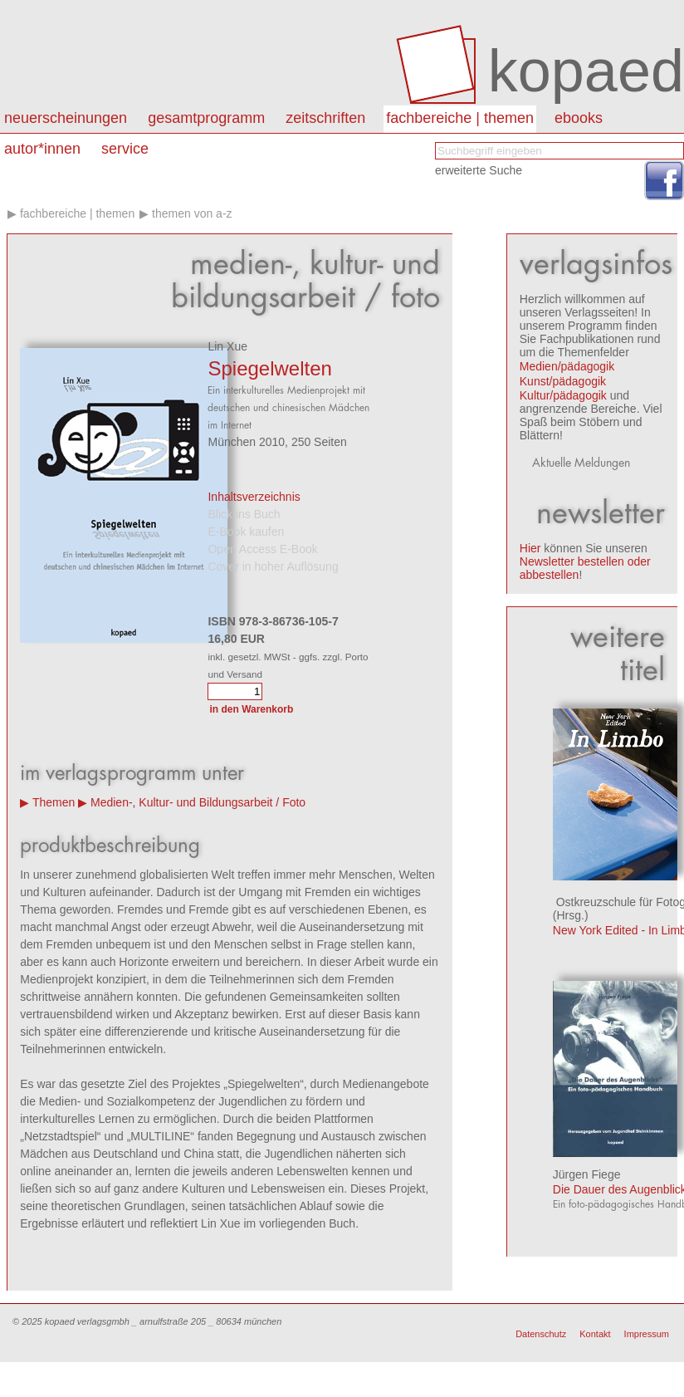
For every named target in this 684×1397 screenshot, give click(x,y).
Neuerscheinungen (65, 118)
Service (125, 148)
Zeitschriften (325, 118)
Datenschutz (540, 1334)
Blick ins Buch (244, 514)
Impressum (646, 1334)
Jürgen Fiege (587, 1174)
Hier (530, 548)
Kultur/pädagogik (563, 395)
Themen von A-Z (192, 213)
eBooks (579, 118)
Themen (53, 802)
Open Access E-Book (262, 549)
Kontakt (594, 1334)
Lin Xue (227, 346)
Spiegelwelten (269, 368)
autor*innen (42, 148)
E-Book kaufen (246, 531)
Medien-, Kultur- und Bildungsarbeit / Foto (197, 802)
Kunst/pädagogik (563, 381)
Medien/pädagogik (567, 366)
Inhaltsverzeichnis (254, 496)
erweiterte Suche (478, 170)
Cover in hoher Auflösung (273, 566)
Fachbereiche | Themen (460, 118)
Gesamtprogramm (206, 118)
